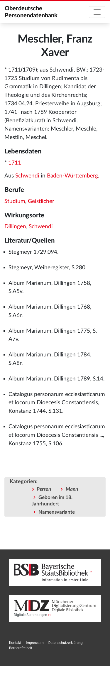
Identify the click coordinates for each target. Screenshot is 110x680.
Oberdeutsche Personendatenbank (31, 12)
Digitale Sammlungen (30, 615)
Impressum (34, 643)
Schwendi (27, 176)
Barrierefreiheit (20, 648)
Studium (14, 201)
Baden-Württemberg (72, 176)
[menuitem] (15, 642)
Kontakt (15, 643)
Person (44, 489)
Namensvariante (56, 512)
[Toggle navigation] (97, 12)
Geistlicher (41, 201)
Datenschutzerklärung (65, 643)
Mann (72, 489)
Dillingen (15, 226)
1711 (14, 163)
